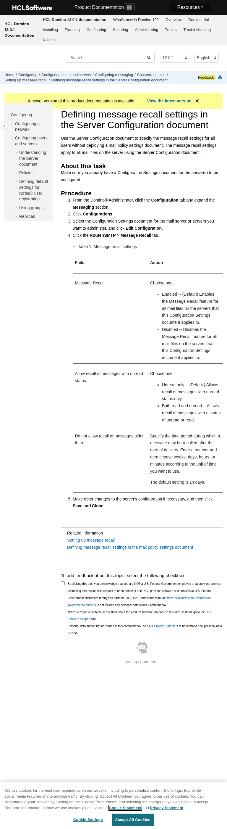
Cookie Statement (125, 811)
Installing (50, 30)
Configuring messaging (114, 75)
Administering (146, 30)
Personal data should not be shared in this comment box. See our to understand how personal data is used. (145, 629)
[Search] (149, 57)
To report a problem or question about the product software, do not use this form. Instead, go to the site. (140, 616)
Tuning (170, 30)
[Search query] (110, 57)
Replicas (27, 216)
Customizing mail (151, 75)
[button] (8, 115)
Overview (173, 19)
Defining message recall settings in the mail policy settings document (130, 547)
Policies (26, 172)
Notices (49, 40)
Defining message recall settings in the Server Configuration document (109, 80)
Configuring (96, 30)
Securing (120, 30)
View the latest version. (170, 101)
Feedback (206, 77)
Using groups (31, 207)
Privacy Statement (166, 626)
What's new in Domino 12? (136, 19)
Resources (188, 7)
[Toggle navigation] (129, 7)
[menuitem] (74, 20)
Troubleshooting (197, 30)
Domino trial (198, 19)
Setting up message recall (25, 80)
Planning (72, 30)
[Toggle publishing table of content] (4, 126)
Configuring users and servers (66, 75)
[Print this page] (220, 77)
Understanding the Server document (32, 158)
